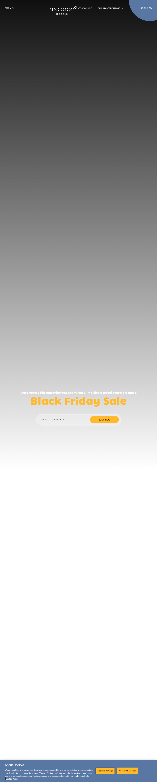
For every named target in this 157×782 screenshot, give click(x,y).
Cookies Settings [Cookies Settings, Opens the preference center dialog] (105, 770)
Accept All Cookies (127, 770)
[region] (78, 771)
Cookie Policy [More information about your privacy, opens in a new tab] (12, 779)
